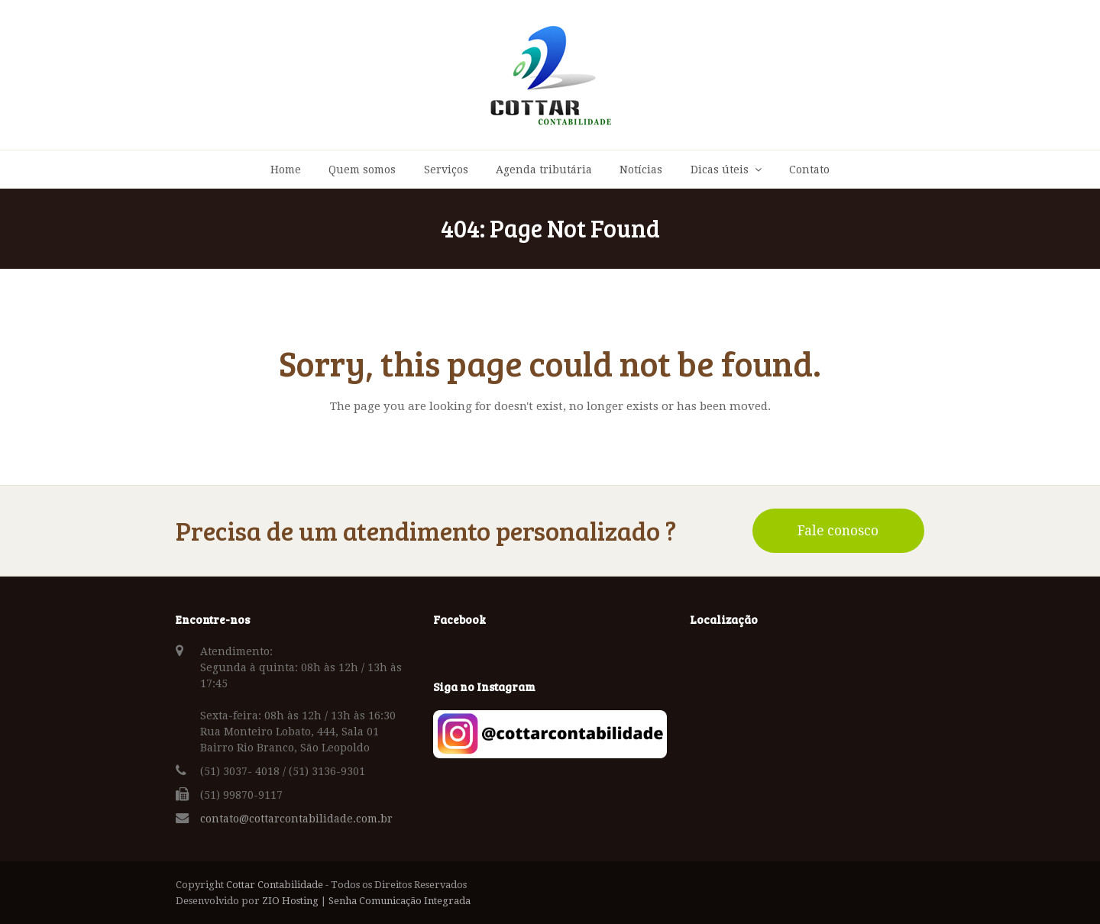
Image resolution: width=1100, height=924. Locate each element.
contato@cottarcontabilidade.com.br (296, 819)
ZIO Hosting (290, 900)
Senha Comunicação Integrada (399, 900)
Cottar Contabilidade (274, 884)
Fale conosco (838, 530)
